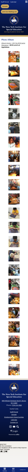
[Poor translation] (5, 451)
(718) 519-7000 (17, 405)
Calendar (4, 470)
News (13, 470)
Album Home (6, 43)
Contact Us (23, 469)
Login (14, 431)
